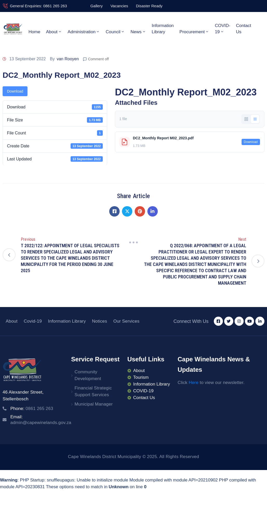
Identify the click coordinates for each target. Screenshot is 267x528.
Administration (84, 31)
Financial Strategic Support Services (93, 391)
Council (115, 31)
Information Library (163, 28)
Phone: (31, 408)
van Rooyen (68, 59)
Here (193, 382)
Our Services (126, 321)
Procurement (194, 31)
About (54, 31)
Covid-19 (33, 321)
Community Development (87, 375)
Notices (99, 321)
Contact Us (243, 28)
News (138, 31)
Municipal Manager (93, 404)
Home (34, 31)
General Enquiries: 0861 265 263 (38, 6)
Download (15, 91)
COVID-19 (222, 28)
